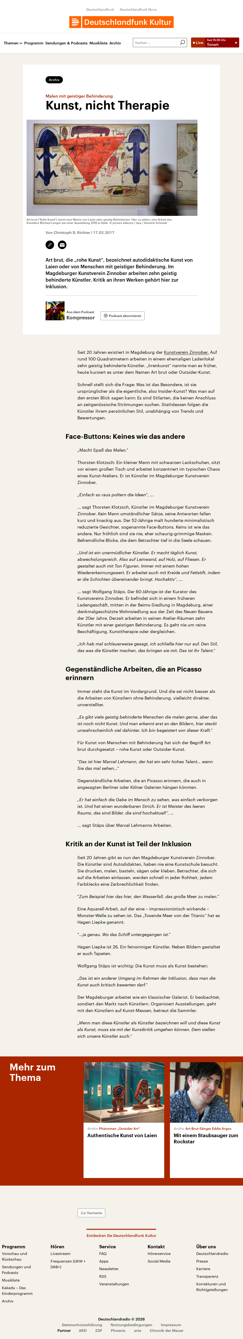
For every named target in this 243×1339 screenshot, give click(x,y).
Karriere (203, 1268)
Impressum (171, 1324)
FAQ (103, 1253)
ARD (83, 1330)
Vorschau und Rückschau (14, 1256)
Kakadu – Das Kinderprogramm (17, 1290)
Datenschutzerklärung (82, 1324)
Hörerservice (159, 1253)
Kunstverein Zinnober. (186, 352)
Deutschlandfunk (100, 9)
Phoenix (118, 1330)
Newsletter (109, 1268)
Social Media (159, 1261)
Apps (103, 1261)
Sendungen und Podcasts (16, 1269)
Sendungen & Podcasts (66, 43)
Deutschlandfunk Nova (138, 9)
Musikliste (98, 43)
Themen (11, 43)
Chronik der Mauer (166, 1330)
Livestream (60, 1253)
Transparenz (207, 1276)
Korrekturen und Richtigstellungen (212, 1287)
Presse (202, 1261)
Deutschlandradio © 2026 (121, 1319)
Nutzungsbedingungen (131, 1324)
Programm (33, 43)
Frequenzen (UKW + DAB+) (68, 1264)
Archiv (115, 43)
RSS (102, 1276)
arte (137, 1330)
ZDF (98, 1330)
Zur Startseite (91, 1213)
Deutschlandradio (212, 1253)
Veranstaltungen (114, 1284)
